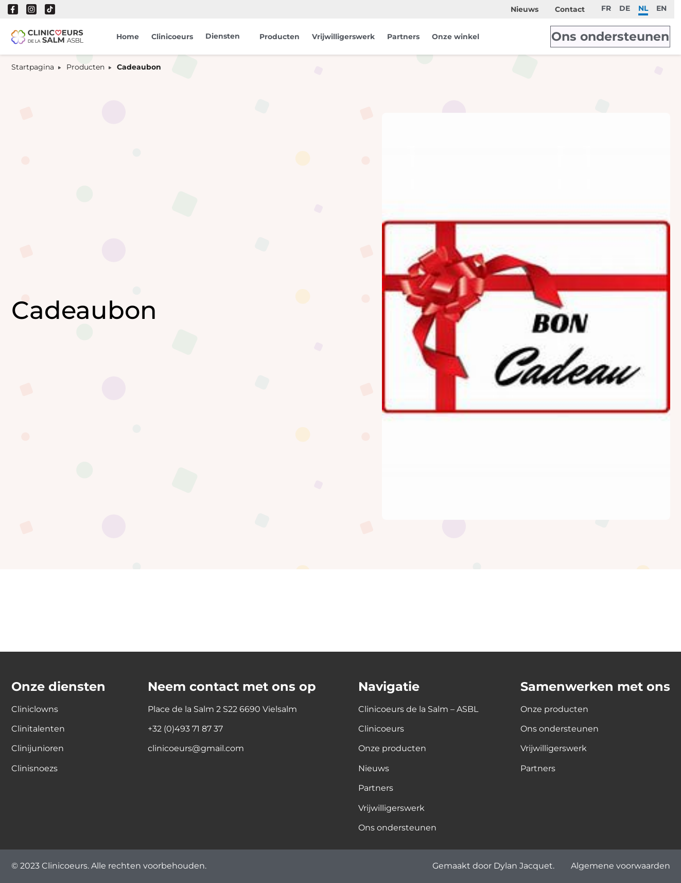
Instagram (31, 9)
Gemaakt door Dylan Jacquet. (493, 866)
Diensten (222, 36)
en (661, 8)
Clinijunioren (37, 748)
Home (127, 36)
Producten (279, 36)
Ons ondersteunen (623, 36)
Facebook (13, 9)
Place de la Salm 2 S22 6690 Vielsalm (222, 709)
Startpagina (32, 67)
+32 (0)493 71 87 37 (185, 729)
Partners (403, 36)
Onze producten (392, 748)
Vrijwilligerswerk (343, 36)
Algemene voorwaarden (620, 866)
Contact (570, 9)
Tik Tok (50, 9)
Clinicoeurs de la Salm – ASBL (418, 709)
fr (606, 8)
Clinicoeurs (172, 36)
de (624, 8)
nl (643, 8)
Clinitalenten (38, 729)
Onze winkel (455, 36)
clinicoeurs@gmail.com (196, 748)
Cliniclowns (34, 709)
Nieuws (524, 9)
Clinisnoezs (34, 768)
